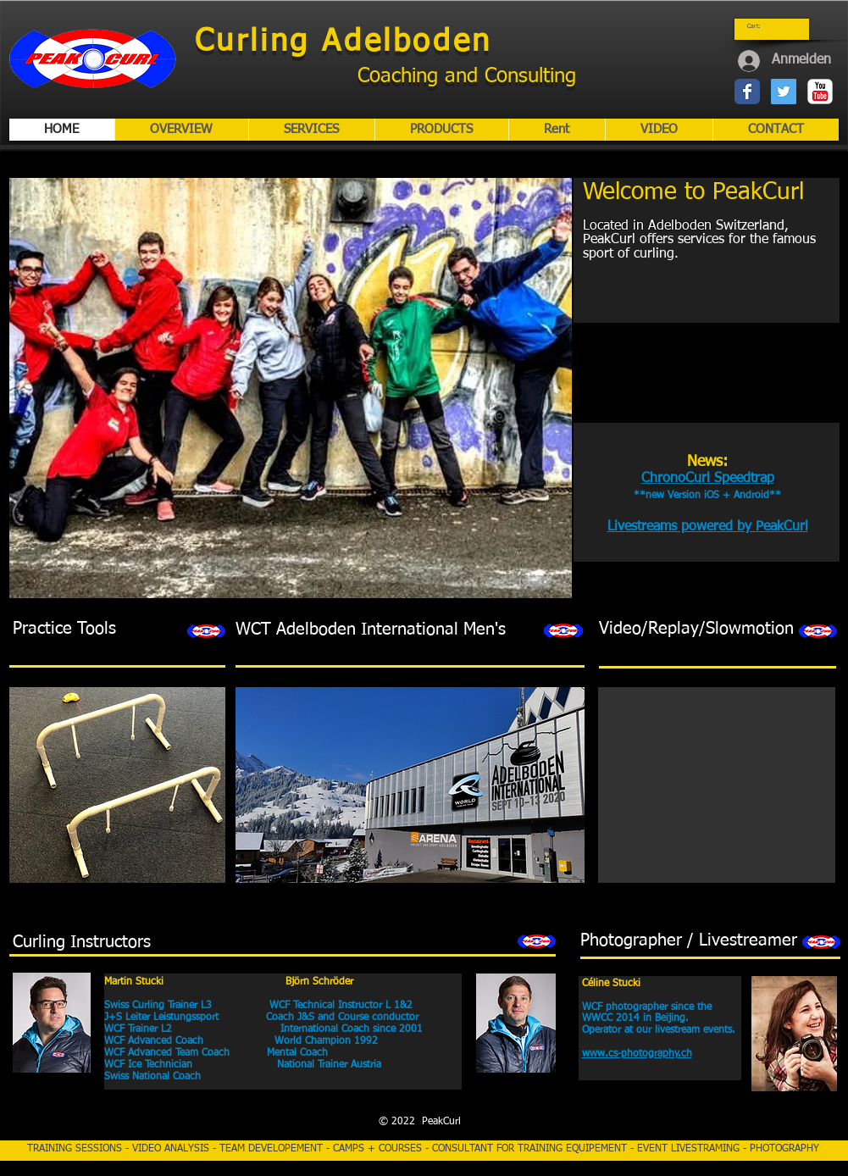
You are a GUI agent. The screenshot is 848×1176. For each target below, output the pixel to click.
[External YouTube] (712, 505)
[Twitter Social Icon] (783, 91)
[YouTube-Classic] (820, 91)
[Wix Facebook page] (747, 91)
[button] (290, 388)
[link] (758, 26)
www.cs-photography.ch (637, 1054)
